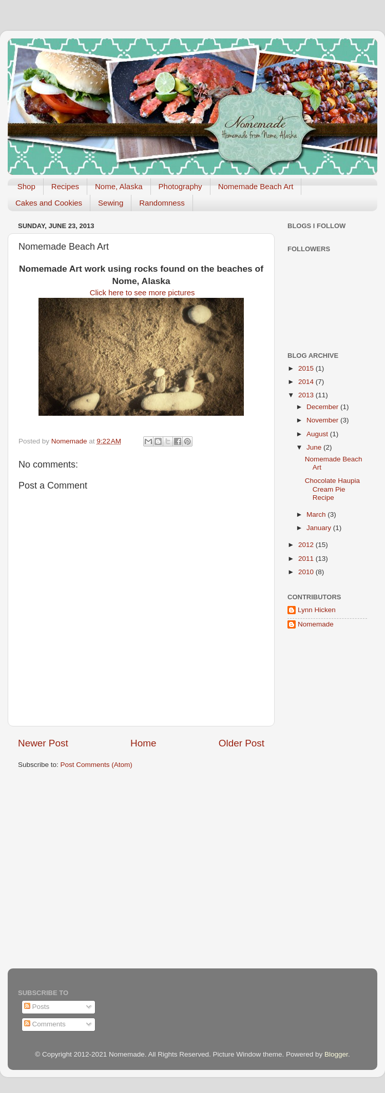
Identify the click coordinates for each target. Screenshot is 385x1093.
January (319, 528)
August (318, 434)
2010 (307, 572)
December (323, 407)
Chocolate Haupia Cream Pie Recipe (332, 489)
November (323, 420)
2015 (307, 368)
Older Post (241, 743)
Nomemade (316, 624)
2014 (307, 382)
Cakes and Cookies (48, 202)
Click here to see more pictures (141, 293)
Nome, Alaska (119, 186)
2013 (307, 395)
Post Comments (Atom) (96, 764)
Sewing (110, 202)
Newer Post (43, 743)
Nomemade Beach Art (256, 186)
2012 (307, 545)
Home (143, 743)
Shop (26, 186)
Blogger (336, 1054)
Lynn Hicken (317, 610)
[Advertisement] (318, 801)
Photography (180, 186)
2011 (307, 558)
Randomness (161, 202)
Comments (45, 1024)
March (317, 514)
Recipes (65, 186)
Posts (37, 1006)
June (314, 447)
